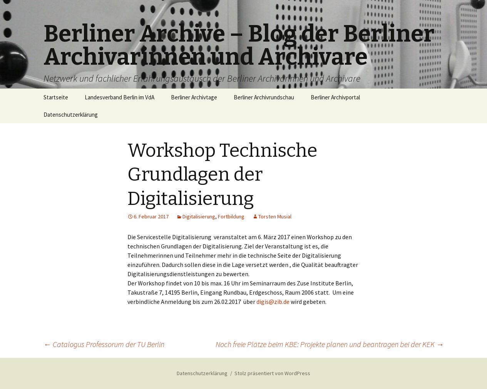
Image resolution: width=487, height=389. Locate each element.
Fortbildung (231, 216)
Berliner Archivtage (194, 97)
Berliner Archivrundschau (264, 97)
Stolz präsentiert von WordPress (272, 373)
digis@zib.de (273, 301)
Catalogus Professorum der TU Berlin (104, 344)
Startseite (56, 97)
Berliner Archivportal (335, 97)
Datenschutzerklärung (71, 114)
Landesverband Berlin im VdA (119, 97)
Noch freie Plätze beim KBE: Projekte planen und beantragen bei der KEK (330, 344)
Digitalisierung (198, 216)
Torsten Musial (274, 216)
